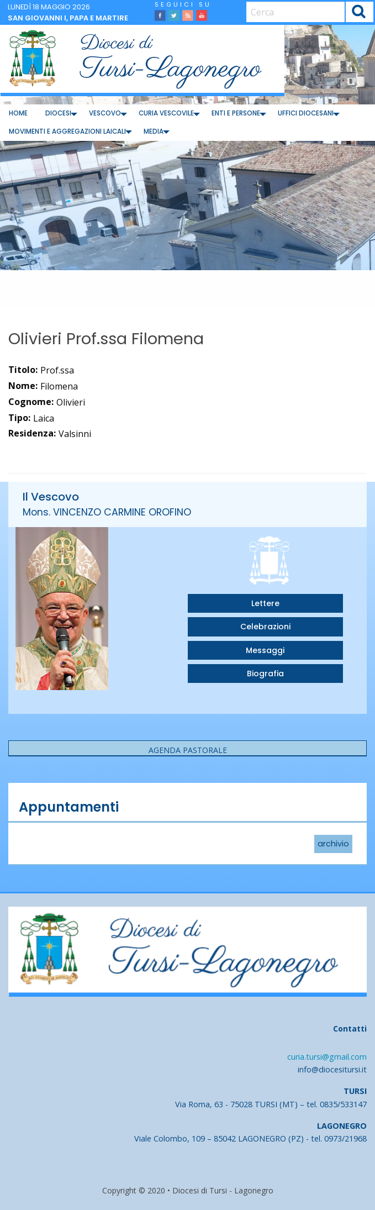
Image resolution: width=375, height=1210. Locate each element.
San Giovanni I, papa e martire (68, 18)
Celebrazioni (265, 626)
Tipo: (19, 418)
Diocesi (58, 113)
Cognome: (31, 402)
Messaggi (265, 650)
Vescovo (105, 113)
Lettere (265, 603)
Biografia (265, 673)
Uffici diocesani (306, 113)
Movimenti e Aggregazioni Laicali (67, 131)
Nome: (23, 386)
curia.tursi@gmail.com (327, 1056)
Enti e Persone (236, 113)
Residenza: (32, 433)
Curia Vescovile (166, 113)
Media (153, 131)
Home (18, 113)
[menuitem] (18, 113)
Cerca (359, 13)
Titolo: (23, 370)
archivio (333, 844)
